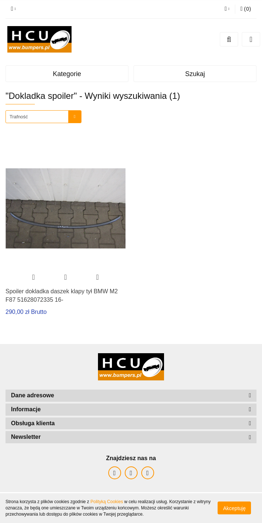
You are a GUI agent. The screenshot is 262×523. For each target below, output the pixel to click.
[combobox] (43, 116)
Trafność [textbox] (19, 116)
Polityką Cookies (106, 501)
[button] (245, 9)
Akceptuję (234, 508)
